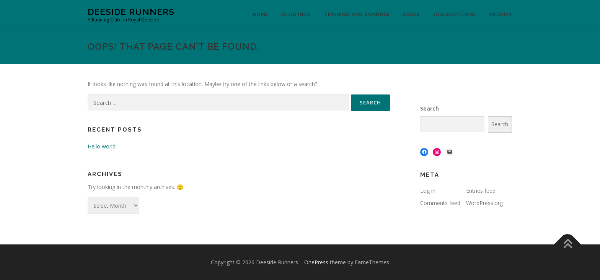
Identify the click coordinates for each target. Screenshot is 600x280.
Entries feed (481, 190)
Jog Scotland (454, 14)
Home (261, 14)
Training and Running (357, 14)
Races (411, 14)
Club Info (296, 14)
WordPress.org (484, 203)
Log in (427, 190)
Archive (500, 14)
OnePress (316, 262)
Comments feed (440, 203)
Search (429, 108)
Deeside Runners (131, 12)
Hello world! (102, 146)
